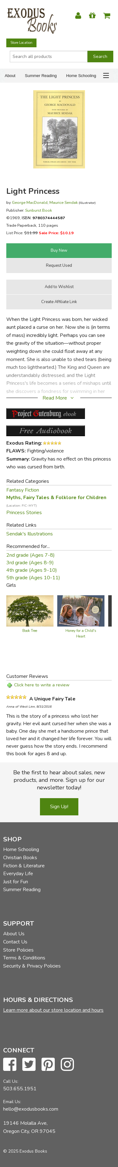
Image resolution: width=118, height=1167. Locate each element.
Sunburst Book (38, 210)
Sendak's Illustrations (29, 533)
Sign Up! (59, 806)
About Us (14, 933)
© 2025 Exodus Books (25, 1151)
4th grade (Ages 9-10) (31, 570)
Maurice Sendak (63, 202)
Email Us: (12, 1102)
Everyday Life (18, 873)
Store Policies (18, 950)
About (10, 75)
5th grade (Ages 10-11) (33, 577)
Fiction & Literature (24, 865)
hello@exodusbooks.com (30, 1109)
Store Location (21, 42)
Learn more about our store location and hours (53, 1010)
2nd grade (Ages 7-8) (30, 555)
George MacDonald (30, 202)
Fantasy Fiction (22, 490)
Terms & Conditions (24, 957)
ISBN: (43, 217)
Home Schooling (81, 75)
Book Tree (29, 630)
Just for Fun (15, 881)
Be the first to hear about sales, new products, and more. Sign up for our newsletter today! (59, 780)
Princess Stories (24, 512)
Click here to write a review (42, 685)
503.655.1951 (20, 1088)
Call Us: (10, 1081)
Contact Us (15, 941)
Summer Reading (41, 75)
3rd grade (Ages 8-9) (30, 562)
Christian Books (20, 857)
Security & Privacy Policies (32, 966)
